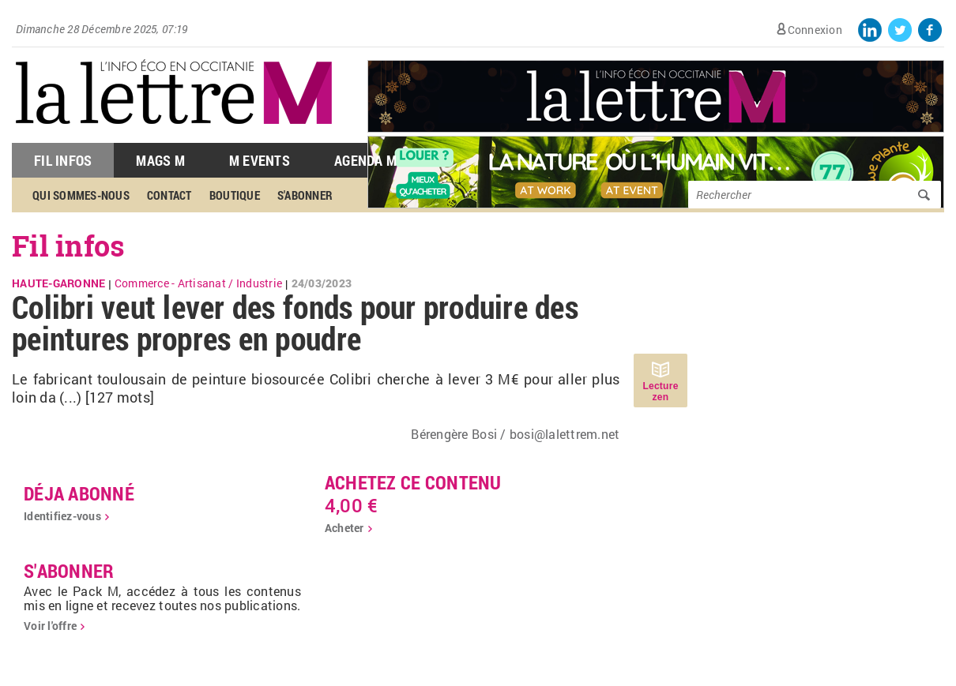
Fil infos (68, 245)
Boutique (234, 195)
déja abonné (79, 493)
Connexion (815, 29)
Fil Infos (63, 160)
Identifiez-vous (62, 515)
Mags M (160, 160)
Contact (169, 195)
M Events (259, 160)
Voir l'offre (50, 625)
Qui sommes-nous (81, 195)
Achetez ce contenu (413, 482)
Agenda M (365, 160)
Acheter (344, 527)
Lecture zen (660, 391)
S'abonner (305, 195)
